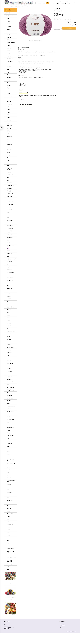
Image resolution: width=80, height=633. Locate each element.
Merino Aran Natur (10, 174)
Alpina (8, 18)
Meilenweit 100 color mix (11, 481)
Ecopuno (8, 535)
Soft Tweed (9, 275)
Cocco (8, 304)
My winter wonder (10, 387)
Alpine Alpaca (9, 90)
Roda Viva (9, 537)
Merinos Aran (9, 443)
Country (8, 29)
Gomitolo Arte (9, 360)
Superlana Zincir (10, 61)
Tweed (8, 266)
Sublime (8, 177)
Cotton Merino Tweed (11, 258)
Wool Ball (9, 349)
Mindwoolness (10, 261)
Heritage (8, 293)
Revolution (9, 315)
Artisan (8, 336)
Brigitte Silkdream (10, 548)
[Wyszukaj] (47, 3)
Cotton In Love (10, 269)
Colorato (8, 469)
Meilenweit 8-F (10, 379)
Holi (8, 495)
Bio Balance (9, 149)
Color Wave (9, 128)
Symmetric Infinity (10, 513)
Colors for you (10, 309)
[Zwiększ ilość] (55, 28)
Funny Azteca (9, 341)
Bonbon (8, 301)
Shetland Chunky (10, 56)
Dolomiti (8, 516)
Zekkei (8, 497)
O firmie (5, 624)
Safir (8, 217)
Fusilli (8, 82)
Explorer (8, 264)
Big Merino (9, 101)
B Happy (8, 85)
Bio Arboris (9, 215)
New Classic (9, 368)
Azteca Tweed (10, 280)
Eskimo (8, 80)
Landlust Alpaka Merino (10, 232)
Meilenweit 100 (10, 382)
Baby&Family (9, 209)
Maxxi (8, 424)
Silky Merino (9, 395)
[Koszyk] (63, 3)
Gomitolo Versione (10, 234)
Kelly (8, 519)
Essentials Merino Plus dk (11, 464)
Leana (8, 133)
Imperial (8, 223)
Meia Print (9, 508)
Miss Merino (9, 152)
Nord (8, 163)
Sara (8, 240)
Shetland (8, 53)
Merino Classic (10, 220)
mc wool (8, 242)
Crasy (8, 532)
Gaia (8, 98)
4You (8, 357)
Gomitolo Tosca (10, 277)
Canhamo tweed (10, 398)
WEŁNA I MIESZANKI (10, 15)
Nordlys (8, 475)
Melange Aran (9, 408)
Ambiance (9, 77)
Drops (8, 88)
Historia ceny (57, 17)
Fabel (8, 160)
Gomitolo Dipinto (10, 363)
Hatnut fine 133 (10, 172)
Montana (8, 117)
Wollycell (8, 566)
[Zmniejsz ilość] (59, 28)
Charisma (9, 31)
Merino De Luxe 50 (10, 201)
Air (7, 328)
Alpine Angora (9, 165)
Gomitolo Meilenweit (11, 331)
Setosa (8, 432)
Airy (8, 438)
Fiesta (8, 467)
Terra (8, 569)
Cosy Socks (9, 564)
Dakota (8, 422)
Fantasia (8, 333)
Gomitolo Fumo (10, 524)
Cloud (8, 451)
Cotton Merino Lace (11, 406)
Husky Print (9, 182)
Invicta (8, 414)
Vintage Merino (10, 155)
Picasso (8, 430)
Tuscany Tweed (10, 288)
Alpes (8, 157)
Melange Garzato (10, 411)
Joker (8, 122)
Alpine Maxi (9, 96)
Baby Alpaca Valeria (10, 185)
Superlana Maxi (10, 58)
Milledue (8, 503)
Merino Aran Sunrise (11, 42)
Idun (8, 543)
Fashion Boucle (10, 104)
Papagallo (9, 296)
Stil (7, 74)
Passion (8, 320)
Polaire (8, 45)
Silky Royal (9, 325)
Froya (8, 472)
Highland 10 (9, 112)
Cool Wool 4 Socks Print (10, 552)
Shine (8, 141)
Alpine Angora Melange (9, 169)
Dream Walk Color (10, 347)
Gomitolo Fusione (10, 448)
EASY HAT (9, 190)
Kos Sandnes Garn (10, 427)
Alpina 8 (8, 69)
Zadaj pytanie (22, 99)
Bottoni (8, 487)
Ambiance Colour (10, 204)
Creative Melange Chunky (10, 460)
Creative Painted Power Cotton (10, 561)
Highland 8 (9, 109)
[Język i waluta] (71, 3)
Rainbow (8, 48)
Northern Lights (10, 207)
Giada (8, 521)
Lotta (8, 489)
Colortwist (9, 299)
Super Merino (9, 196)
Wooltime (9, 339)
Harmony (9, 66)
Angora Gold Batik (10, 72)
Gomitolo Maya (10, 228)
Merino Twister (10, 376)
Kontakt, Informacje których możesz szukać (9, 628)
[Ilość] (57, 28)
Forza (8, 454)
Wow (8, 312)
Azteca (8, 21)
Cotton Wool (9, 484)
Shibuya (8, 529)
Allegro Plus (9, 250)
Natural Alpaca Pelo (10, 272)
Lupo (8, 248)
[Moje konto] (56, 3)
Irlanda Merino (9, 188)
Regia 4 (8, 50)
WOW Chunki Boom (10, 419)
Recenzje (21, 89)
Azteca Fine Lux (10, 500)
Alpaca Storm (9, 477)
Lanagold (9, 37)
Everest (8, 34)
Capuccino (9, 26)
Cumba (8, 147)
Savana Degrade (10, 225)
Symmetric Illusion (10, 511)
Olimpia (8, 317)
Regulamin (6, 626)
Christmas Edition (10, 457)
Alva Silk (8, 291)
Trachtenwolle (9, 136)
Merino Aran (9, 253)
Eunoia (8, 403)
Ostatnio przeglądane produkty (26, 104)
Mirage (8, 545)
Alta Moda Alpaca (10, 245)
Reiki (8, 384)
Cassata (8, 505)
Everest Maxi (9, 371)
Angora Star (9, 125)
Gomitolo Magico (10, 435)
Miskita (8, 416)
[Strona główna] (18, 3)
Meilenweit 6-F (10, 237)
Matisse (8, 446)
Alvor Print (9, 400)
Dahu (8, 180)
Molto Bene (9, 352)
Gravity (8, 93)
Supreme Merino (10, 193)
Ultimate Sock (9, 492)
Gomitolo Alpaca (10, 307)
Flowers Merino (10, 198)
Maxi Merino (9, 144)
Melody (8, 106)
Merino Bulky (9, 39)
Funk (8, 64)
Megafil (8, 139)
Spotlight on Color (10, 390)
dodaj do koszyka (69, 28)
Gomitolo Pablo (10, 366)
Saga (8, 540)
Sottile (8, 392)
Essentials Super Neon (11, 557)
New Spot (9, 120)
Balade (8, 23)
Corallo (8, 555)
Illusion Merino (10, 527)
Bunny (8, 212)
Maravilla (8, 344)
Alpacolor (9, 285)
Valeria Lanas (60, 14)
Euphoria (8, 283)
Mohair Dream (9, 323)
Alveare (8, 355)
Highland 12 (9, 114)
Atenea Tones (9, 440)
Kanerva (8, 374)
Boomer (8, 256)
